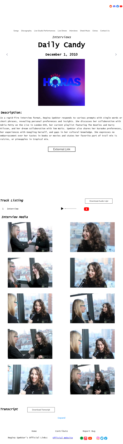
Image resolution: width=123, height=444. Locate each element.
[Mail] (116, 54)
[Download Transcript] (41, 409)
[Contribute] (61, 431)
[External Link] (61, 149)
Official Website (63, 438)
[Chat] (81, 438)
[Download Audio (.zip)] (98, 201)
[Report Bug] (89, 431)
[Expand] (61, 418)
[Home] (34, 431)
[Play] (62, 208)
